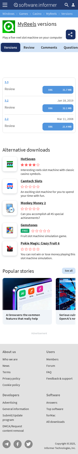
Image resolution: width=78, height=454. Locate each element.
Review (29, 47)
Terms (7, 372)
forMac (50, 415)
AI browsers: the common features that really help (23, 316)
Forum (50, 366)
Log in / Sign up (73, 5)
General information (16, 409)
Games (23, 14)
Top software (54, 409)
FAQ (49, 372)
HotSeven (28, 159)
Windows (8, 14)
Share (70, 34)
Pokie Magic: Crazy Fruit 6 (40, 243)
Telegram (7, 444)
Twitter (29, 444)
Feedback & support (59, 378)
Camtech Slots (31, 181)
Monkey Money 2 (33, 203)
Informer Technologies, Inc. (59, 448)
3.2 (6, 100)
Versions (10, 47)
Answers (51, 402)
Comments (49, 47)
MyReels (51, 14)
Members (52, 359)
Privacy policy (11, 378)
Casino (37, 14)
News (6, 366)
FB (18, 444)
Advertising (10, 402)
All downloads (55, 422)
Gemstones (29, 225)
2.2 (6, 119)
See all (69, 270)
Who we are (10, 359)
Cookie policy (11, 385)
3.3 (6, 82)
